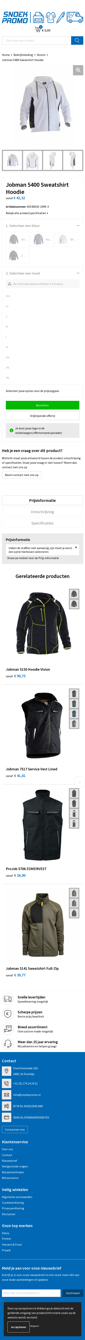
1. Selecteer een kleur (23, 225)
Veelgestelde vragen (15, 1166)
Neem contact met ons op (21, 475)
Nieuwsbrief (9, 1161)
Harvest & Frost (12, 1244)
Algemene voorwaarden (17, 1197)
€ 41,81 (16, 775)
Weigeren (34, 1326)
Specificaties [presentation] (42, 523)
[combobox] (36, 40)
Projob (6, 1250)
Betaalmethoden (13, 1172)
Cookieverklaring (13, 1202)
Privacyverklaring (13, 1208)
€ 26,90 (16, 875)
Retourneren (10, 1178)
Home (6, 55)
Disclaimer (9, 1214)
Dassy (5, 1233)
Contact (7, 1155)
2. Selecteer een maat (23, 273)
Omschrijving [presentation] (42, 511)
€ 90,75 (16, 675)
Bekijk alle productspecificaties (27, 213)
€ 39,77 (16, 975)
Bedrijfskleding (23, 55)
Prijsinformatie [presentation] (42, 500)
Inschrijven (73, 1293)
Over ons (7, 1149)
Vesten (41, 55)
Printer (6, 1238)
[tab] (42, 500)
